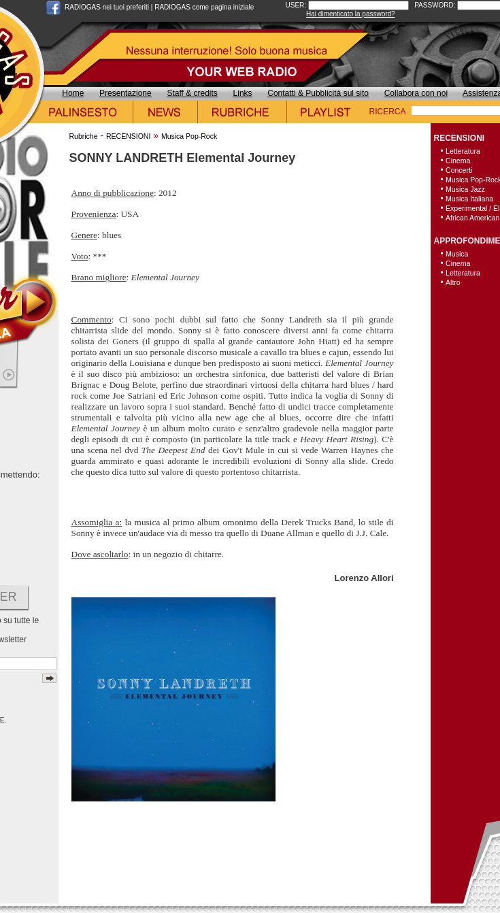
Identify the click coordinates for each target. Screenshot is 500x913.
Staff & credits (192, 93)
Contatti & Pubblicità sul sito (318, 93)
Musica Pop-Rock (189, 136)
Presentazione (125, 93)
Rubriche (83, 136)
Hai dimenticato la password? (350, 14)
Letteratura (463, 151)
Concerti (459, 170)
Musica (457, 254)
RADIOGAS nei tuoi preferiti (107, 7)
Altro (453, 282)
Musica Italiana (469, 199)
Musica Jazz (465, 189)
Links (242, 93)
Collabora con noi (416, 93)
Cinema (458, 160)
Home (73, 93)
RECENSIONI (128, 136)
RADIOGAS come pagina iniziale (204, 7)
